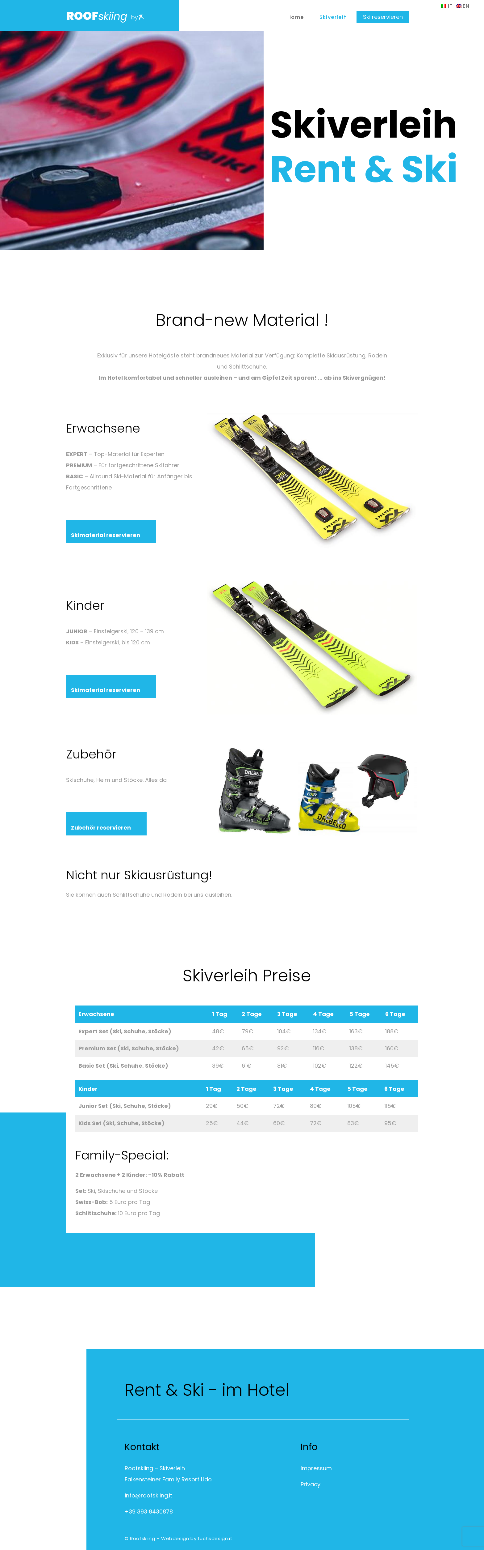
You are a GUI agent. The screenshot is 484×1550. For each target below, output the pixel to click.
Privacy (310, 1484)
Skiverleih (333, 17)
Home (295, 17)
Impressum (316, 1468)
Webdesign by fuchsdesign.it (196, 1538)
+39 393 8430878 (149, 1511)
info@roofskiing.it (148, 1495)
